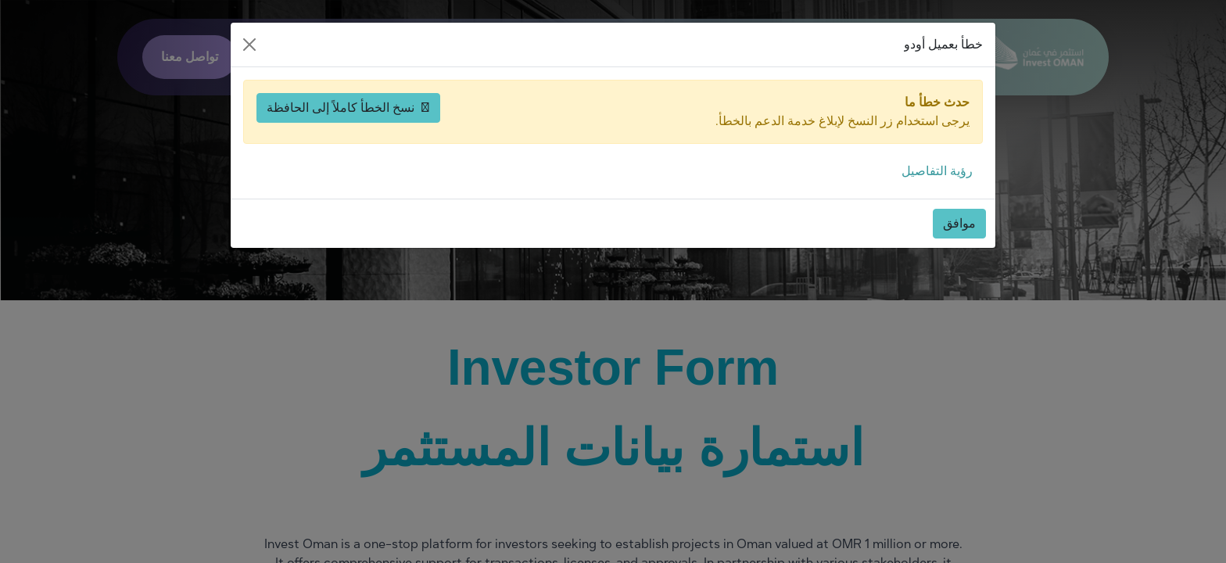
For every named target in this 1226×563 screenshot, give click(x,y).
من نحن (486, 56)
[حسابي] (272, 57)
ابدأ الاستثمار (813, 56)
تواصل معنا (189, 56)
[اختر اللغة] (311, 57)
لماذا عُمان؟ (688, 56)
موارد (582, 56)
